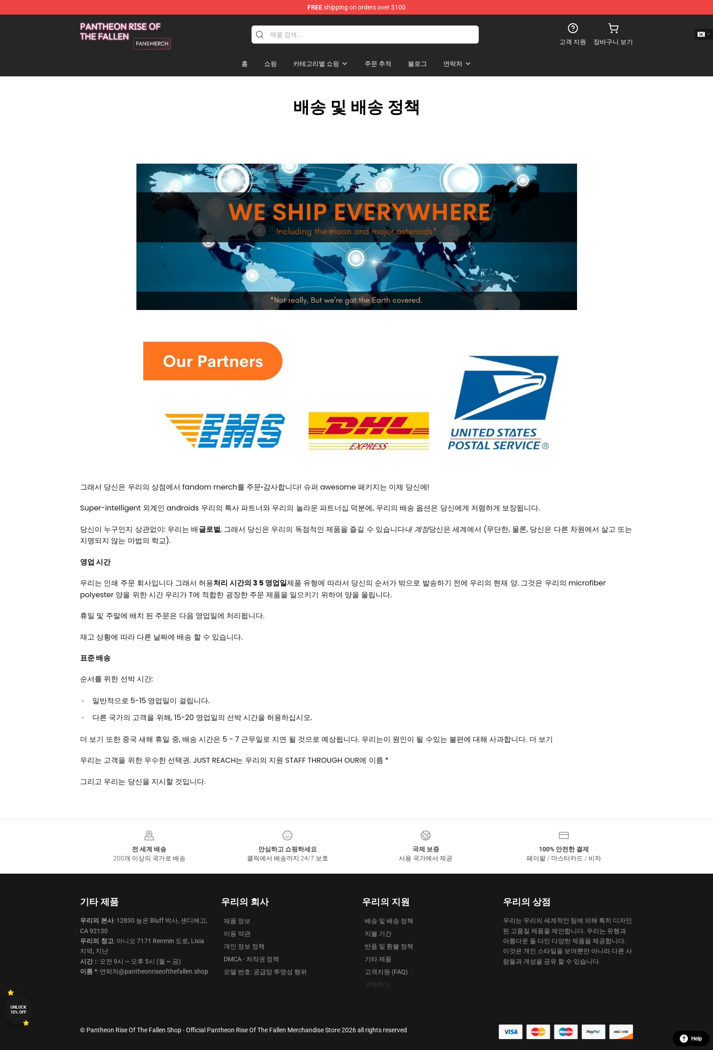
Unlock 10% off (18, 1010)
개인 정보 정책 (244, 946)
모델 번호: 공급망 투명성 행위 (265, 971)
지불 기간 (378, 933)
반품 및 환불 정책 (389, 946)
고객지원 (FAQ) (386, 971)
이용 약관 (237, 933)
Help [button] (691, 1039)
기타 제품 (378, 959)
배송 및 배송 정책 (389, 921)
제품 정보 (237, 921)
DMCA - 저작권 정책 (251, 959)
